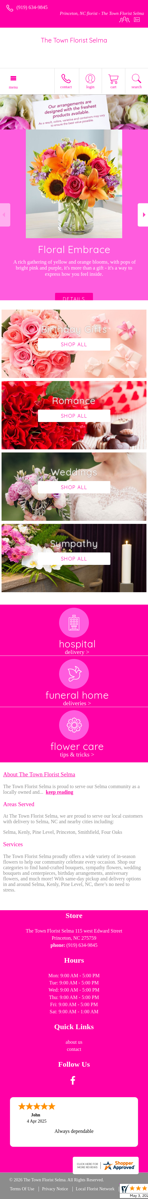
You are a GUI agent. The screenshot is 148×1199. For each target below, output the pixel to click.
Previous (5, 214)
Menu (13, 87)
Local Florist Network (95, 1189)
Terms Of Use (22, 1189)
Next (143, 214)
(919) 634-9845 (32, 7)
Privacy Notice (55, 1189)
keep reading (59, 792)
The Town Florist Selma (74, 40)
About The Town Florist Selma (39, 774)
